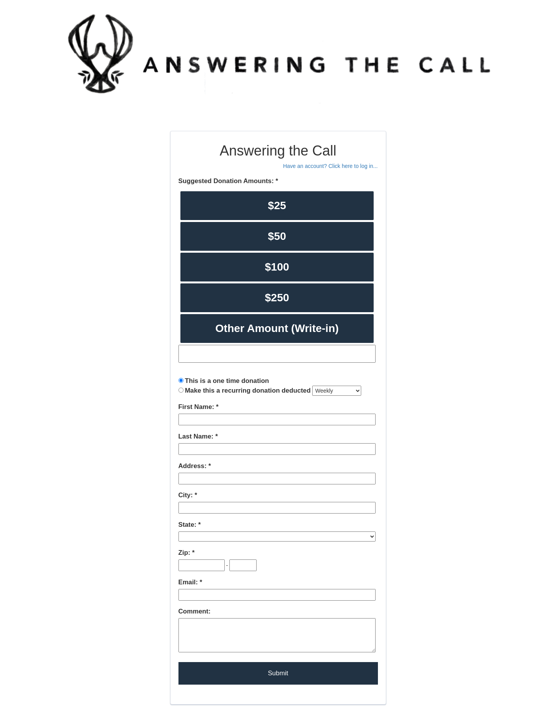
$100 (277, 267)
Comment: (194, 611)
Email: (189, 582)
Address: (193, 466)
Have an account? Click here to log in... (330, 166)
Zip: (185, 552)
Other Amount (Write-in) (277, 328)
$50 (277, 236)
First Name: (197, 407)
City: (186, 495)
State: (188, 524)
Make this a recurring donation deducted (248, 390)
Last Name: (196, 436)
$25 (277, 205)
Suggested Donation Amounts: (227, 181)
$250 (277, 298)
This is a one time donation (227, 380)
